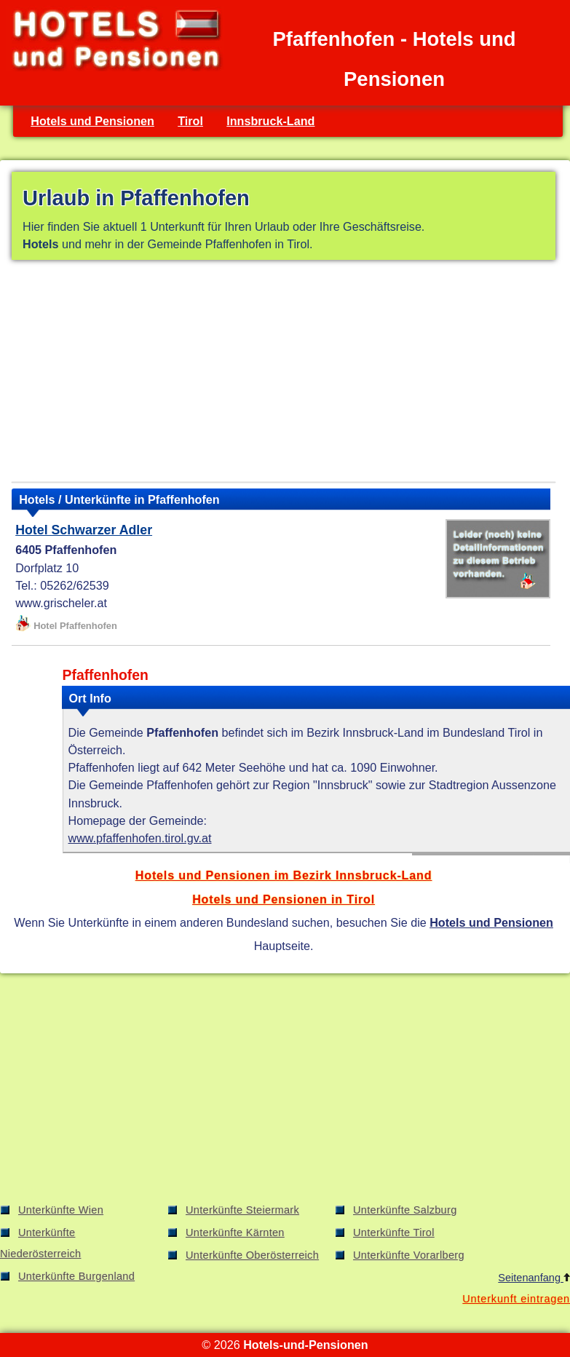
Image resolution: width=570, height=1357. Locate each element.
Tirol (190, 120)
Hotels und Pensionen (92, 120)
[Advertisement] (283, 373)
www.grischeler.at (61, 602)
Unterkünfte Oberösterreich (252, 1255)
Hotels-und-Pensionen (305, 1344)
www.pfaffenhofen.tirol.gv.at (140, 837)
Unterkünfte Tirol (394, 1232)
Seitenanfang (534, 1277)
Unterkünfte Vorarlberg (408, 1255)
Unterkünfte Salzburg (405, 1210)
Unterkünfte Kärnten (235, 1232)
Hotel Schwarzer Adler (83, 530)
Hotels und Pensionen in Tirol (283, 899)
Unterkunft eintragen (516, 1299)
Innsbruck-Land (270, 120)
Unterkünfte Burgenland (76, 1276)
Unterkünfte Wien (60, 1210)
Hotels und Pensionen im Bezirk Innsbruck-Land (283, 875)
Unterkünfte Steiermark (242, 1210)
